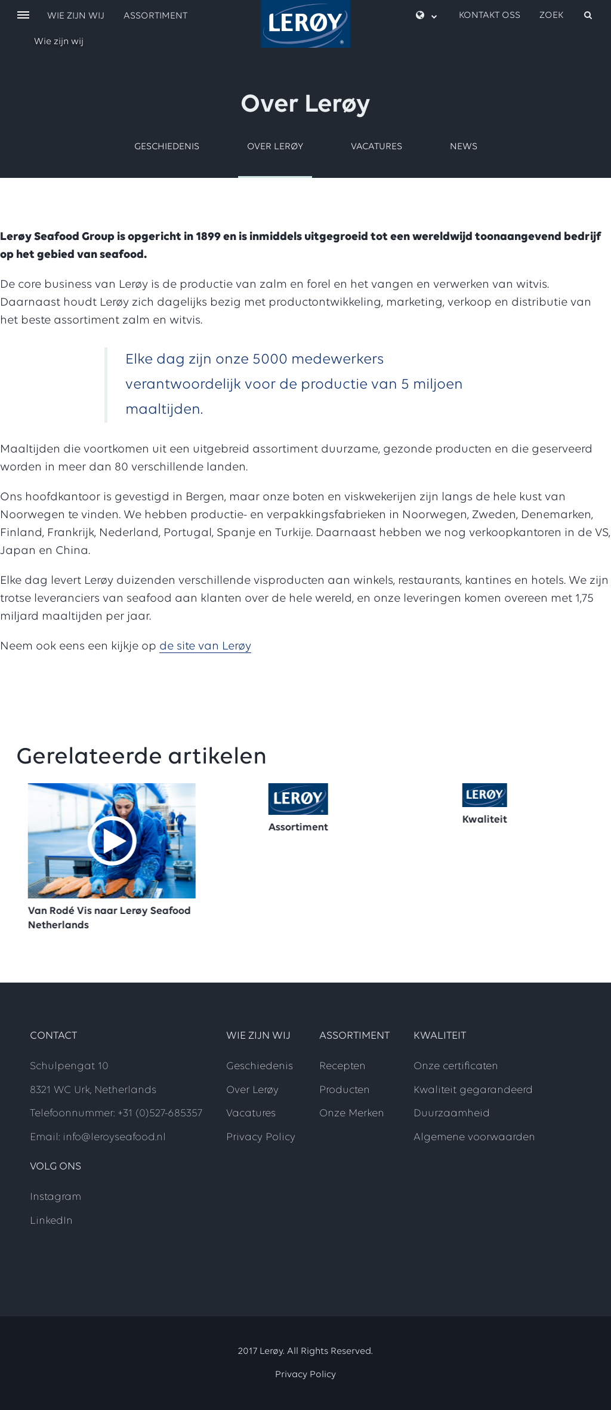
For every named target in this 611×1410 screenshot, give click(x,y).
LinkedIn (51, 1221)
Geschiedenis (166, 147)
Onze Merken (351, 1113)
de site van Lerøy (205, 646)
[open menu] (23, 15)
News (463, 147)
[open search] (566, 15)
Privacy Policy (260, 1137)
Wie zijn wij (59, 42)
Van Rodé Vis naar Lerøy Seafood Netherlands (114, 918)
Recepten (342, 1066)
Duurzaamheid (451, 1113)
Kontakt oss (489, 15)
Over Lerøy (275, 147)
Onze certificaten (455, 1066)
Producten (344, 1090)
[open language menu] (426, 15)
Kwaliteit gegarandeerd (473, 1090)
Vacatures (376, 147)
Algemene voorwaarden (474, 1137)
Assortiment (155, 16)
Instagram (55, 1197)
